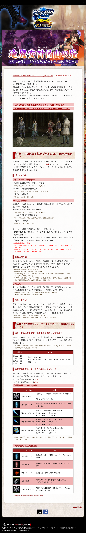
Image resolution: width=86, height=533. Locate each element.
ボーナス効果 (44, 164)
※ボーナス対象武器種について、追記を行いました (33, 76)
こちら (36, 379)
